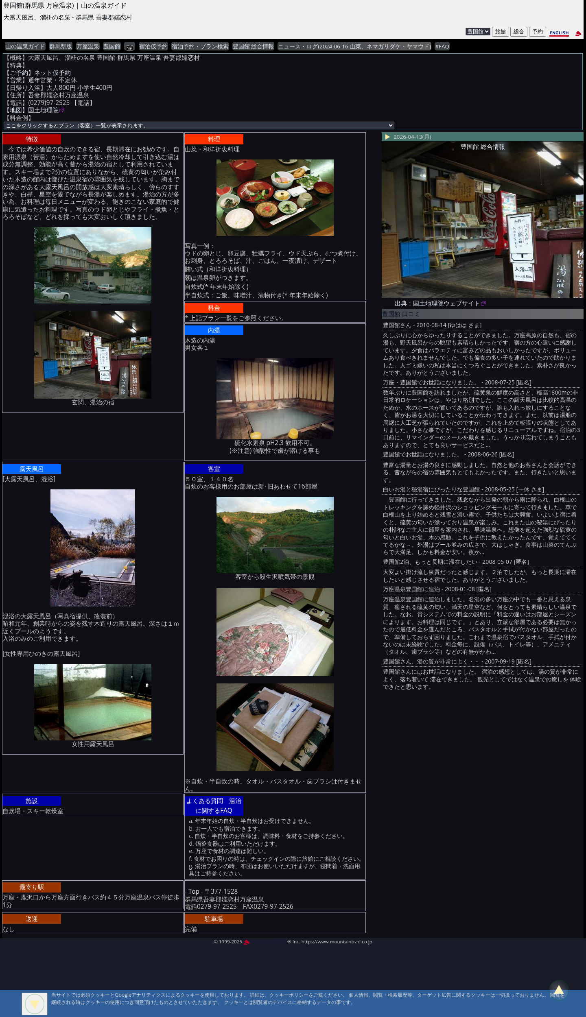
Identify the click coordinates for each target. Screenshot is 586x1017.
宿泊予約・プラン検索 (200, 46)
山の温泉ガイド (25, 46)
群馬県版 (60, 46)
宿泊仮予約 (153, 46)
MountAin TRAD (264, 941)
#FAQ (442, 46)
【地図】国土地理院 (31, 110)
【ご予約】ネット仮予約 (37, 72)
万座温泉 (88, 46)
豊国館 (111, 46)
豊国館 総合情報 (253, 46)
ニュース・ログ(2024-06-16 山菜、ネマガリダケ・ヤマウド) (354, 46)
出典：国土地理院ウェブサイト (437, 303)
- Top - (194, 891)
